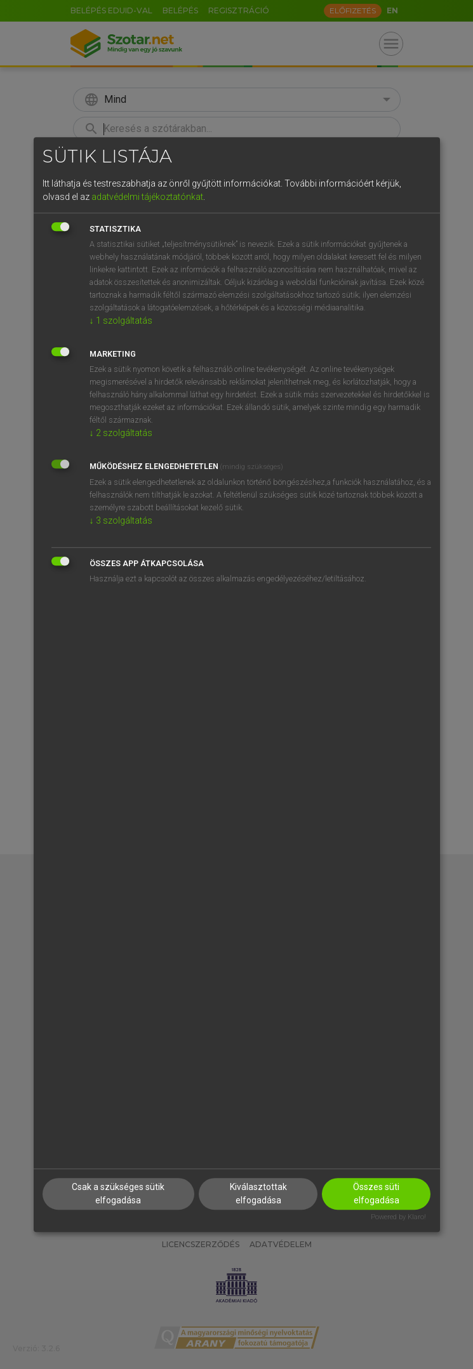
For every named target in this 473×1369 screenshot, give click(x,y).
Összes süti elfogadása (376, 1194)
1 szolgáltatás (121, 320)
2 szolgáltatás (121, 433)
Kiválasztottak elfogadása (258, 1194)
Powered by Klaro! (398, 1218)
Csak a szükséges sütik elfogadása (118, 1194)
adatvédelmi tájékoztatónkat (147, 197)
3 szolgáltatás (121, 520)
